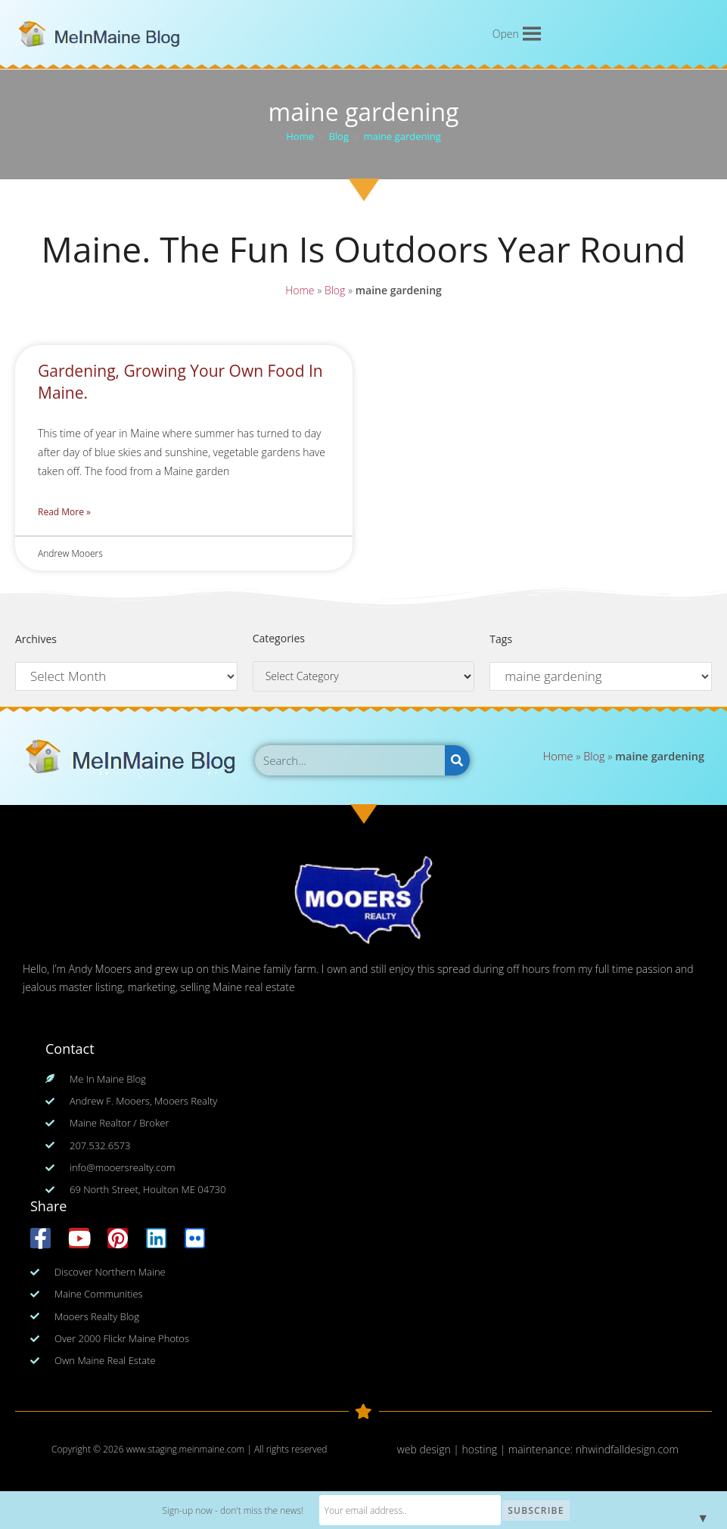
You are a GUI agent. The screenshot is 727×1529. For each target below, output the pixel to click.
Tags (500, 639)
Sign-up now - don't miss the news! (232, 1510)
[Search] (457, 760)
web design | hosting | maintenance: (486, 1449)
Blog (335, 289)
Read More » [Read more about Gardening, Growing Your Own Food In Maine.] (64, 511)
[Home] (300, 136)
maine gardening (401, 136)
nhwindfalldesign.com (627, 1449)
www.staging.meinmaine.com (185, 1449)
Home (300, 289)
